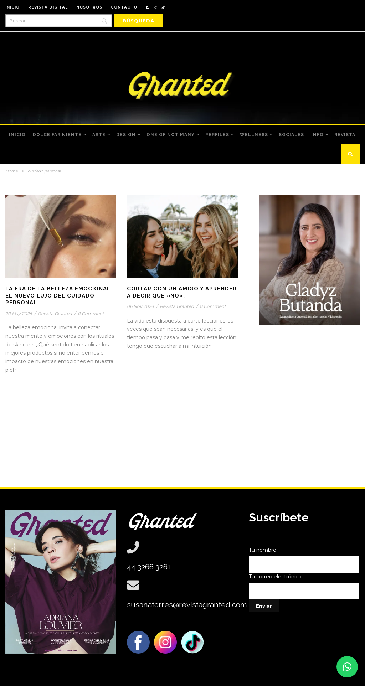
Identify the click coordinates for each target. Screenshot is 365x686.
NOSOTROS (89, 7)
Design (126, 134)
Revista (344, 134)
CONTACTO (124, 7)
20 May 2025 (18, 313)
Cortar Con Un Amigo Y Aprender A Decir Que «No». (182, 292)
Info (317, 134)
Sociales (291, 134)
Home (11, 171)
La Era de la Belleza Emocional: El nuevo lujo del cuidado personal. (58, 295)
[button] (347, 666)
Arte (99, 134)
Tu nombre (304, 560)
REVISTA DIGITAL (48, 7)
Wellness (254, 134)
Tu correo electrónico (304, 586)
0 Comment (91, 313)
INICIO (12, 7)
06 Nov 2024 (140, 306)
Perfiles (217, 134)
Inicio (17, 134)
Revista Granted (55, 313)
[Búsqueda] (138, 20)
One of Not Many (170, 134)
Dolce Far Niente (57, 134)
